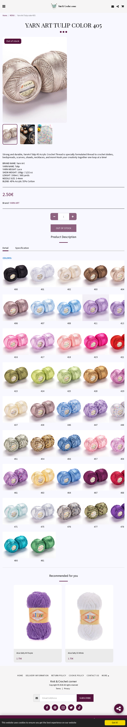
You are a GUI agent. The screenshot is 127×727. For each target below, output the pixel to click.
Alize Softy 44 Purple (24, 653)
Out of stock (63, 228)
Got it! (115, 722)
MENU (12, 15)
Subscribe (85, 698)
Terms (58, 688)
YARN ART (14, 202)
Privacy (67, 688)
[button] (4, 6)
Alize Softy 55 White (76, 653)
